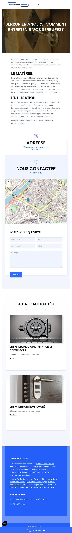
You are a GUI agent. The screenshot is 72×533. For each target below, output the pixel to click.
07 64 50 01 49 (36, 173)
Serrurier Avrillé (16, 479)
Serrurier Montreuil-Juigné (27, 406)
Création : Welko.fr (34, 526)
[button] (38, 4)
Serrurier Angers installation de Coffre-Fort (31, 348)
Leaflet (44, 223)
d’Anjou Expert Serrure (45, 463)
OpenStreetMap (54, 223)
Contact (21, 123)
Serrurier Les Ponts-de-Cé (33, 479)
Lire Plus (13, 358)
